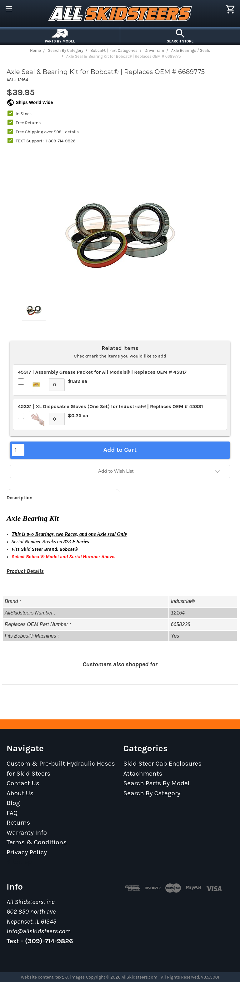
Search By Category (152, 793)
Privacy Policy (27, 852)
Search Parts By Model (156, 783)
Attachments (142, 773)
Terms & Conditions (37, 842)
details (72, 132)
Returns (18, 822)
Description (19, 498)
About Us (20, 793)
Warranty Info (27, 832)
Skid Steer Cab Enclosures (162, 763)
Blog (13, 803)
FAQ (12, 813)
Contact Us (23, 783)
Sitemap (19, 862)
